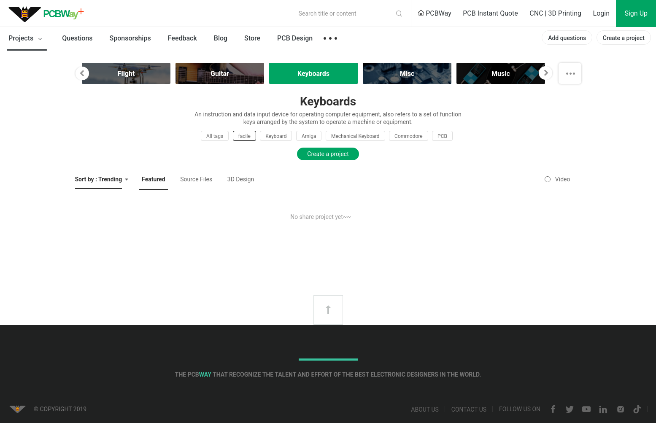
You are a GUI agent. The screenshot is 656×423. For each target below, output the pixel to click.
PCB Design (295, 38)
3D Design (240, 179)
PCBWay (434, 13)
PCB (442, 136)
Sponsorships (130, 38)
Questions (77, 38)
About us (425, 409)
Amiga (309, 136)
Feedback (182, 38)
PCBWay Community (48, 13)
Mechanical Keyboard (355, 136)
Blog (220, 38)
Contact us (468, 409)
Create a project (624, 38)
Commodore (408, 136)
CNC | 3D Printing (555, 13)
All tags (214, 136)
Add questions (567, 38)
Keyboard (275, 136)
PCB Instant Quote (490, 13)
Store (252, 38)
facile (244, 136)
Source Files (196, 179)
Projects (26, 39)
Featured (153, 179)
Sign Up (636, 13)
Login (601, 13)
